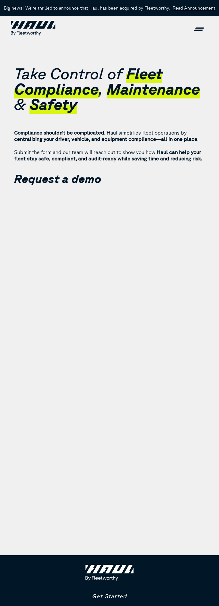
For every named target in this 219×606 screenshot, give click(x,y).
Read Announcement (194, 8)
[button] (199, 28)
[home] (33, 28)
